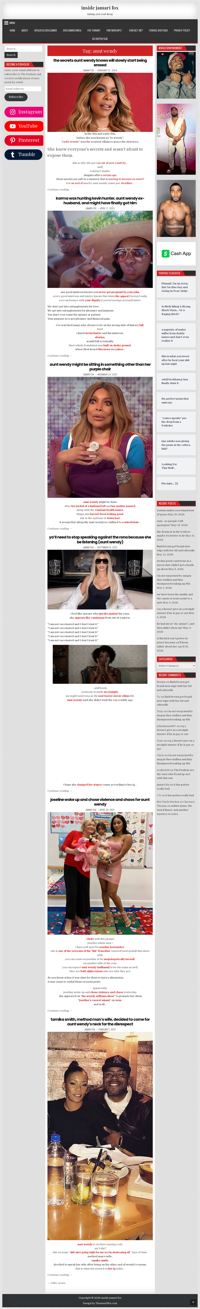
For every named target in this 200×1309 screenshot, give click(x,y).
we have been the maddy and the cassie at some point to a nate (175, 598)
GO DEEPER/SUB (100, 39)
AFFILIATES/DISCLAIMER (45, 30)
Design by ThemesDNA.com (100, 1303)
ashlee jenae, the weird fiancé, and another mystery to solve (174, 809)
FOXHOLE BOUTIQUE (158, 30)
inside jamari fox (100, 7)
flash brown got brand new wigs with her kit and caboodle (174, 686)
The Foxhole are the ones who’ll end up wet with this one (175, 774)
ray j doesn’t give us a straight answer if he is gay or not (172, 730)
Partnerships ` (115, 30)
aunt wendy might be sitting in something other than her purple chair (100, 366)
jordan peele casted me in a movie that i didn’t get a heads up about (175, 565)
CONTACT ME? (136, 30)
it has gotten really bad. (179, 795)
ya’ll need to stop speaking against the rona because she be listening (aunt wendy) (100, 539)
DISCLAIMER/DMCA (72, 30)
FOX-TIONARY (94, 30)
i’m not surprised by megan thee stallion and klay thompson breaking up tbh (174, 579)
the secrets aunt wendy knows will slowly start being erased (100, 63)
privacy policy (182, 30)
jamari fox (88, 70)
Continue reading (59, 189)
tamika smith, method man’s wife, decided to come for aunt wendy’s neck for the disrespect (100, 1021)
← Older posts (56, 1282)
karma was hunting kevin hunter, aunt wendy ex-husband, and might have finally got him (100, 200)
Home (12, 30)
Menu (12, 23)
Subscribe (16, 97)
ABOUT (24, 30)
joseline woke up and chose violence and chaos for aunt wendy (100, 802)
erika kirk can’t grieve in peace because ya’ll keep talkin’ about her (172, 642)
